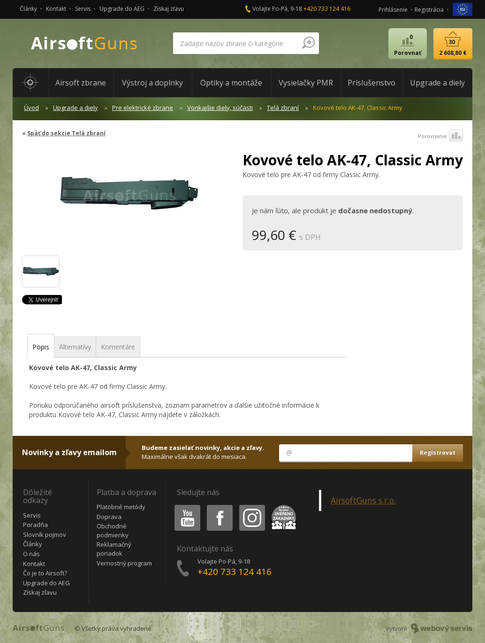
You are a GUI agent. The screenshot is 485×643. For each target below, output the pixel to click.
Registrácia (429, 10)
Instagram (251, 506)
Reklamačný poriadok (114, 549)
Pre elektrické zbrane (142, 107)
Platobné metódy (121, 507)
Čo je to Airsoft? (45, 573)
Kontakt (56, 9)
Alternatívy (75, 346)
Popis (40, 346)
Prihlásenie (393, 10)
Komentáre (118, 346)
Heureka (282, 506)
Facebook (219, 506)
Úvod (31, 107)
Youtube (184, 506)
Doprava (109, 516)
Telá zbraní (283, 107)
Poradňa (35, 524)
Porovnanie (440, 136)
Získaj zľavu (168, 9)
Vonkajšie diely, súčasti (220, 107)
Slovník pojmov (44, 534)
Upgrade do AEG (121, 9)
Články (28, 9)
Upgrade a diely (75, 107)
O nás (31, 554)
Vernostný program (124, 563)
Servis (83, 9)
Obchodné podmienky (113, 530)
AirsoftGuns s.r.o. (363, 500)
